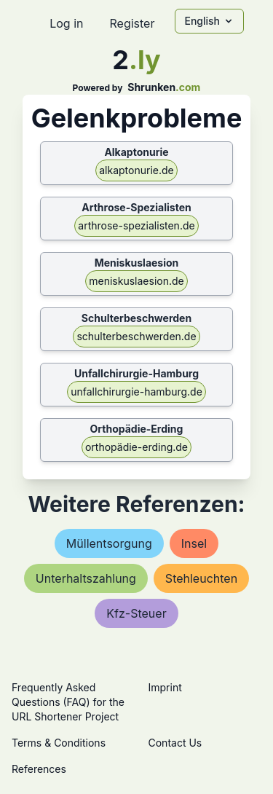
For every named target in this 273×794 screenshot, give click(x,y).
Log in (66, 23)
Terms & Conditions (59, 742)
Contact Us (175, 742)
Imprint (165, 687)
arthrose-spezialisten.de (136, 225)
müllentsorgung (109, 543)
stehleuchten (201, 578)
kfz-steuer (136, 613)
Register (131, 23)
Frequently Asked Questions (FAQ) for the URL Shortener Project (68, 702)
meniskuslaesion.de (136, 281)
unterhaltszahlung (86, 578)
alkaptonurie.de (136, 170)
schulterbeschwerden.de (136, 336)
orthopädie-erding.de (136, 447)
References (39, 769)
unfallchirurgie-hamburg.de (136, 391)
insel (194, 543)
